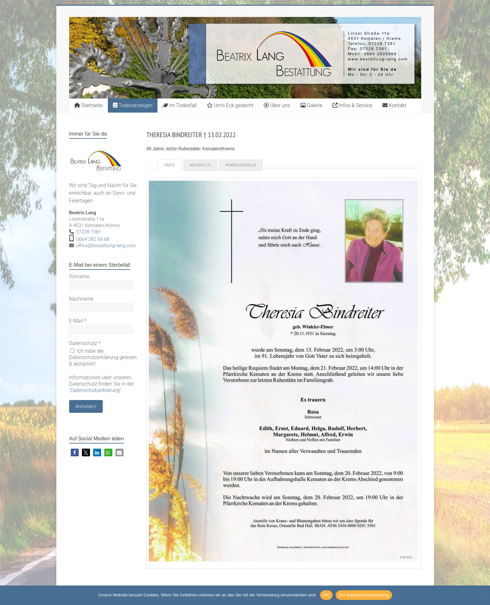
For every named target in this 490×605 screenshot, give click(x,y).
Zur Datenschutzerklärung (364, 595)
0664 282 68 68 (92, 239)
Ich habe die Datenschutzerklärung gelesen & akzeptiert (103, 357)
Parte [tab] (170, 165)
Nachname (81, 299)
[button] (75, 453)
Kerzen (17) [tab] (200, 165)
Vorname (79, 276)
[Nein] (482, 595)
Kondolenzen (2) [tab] (241, 165)
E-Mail (77, 321)
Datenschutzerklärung (95, 390)
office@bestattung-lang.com (106, 245)
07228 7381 (88, 232)
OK (326, 595)
